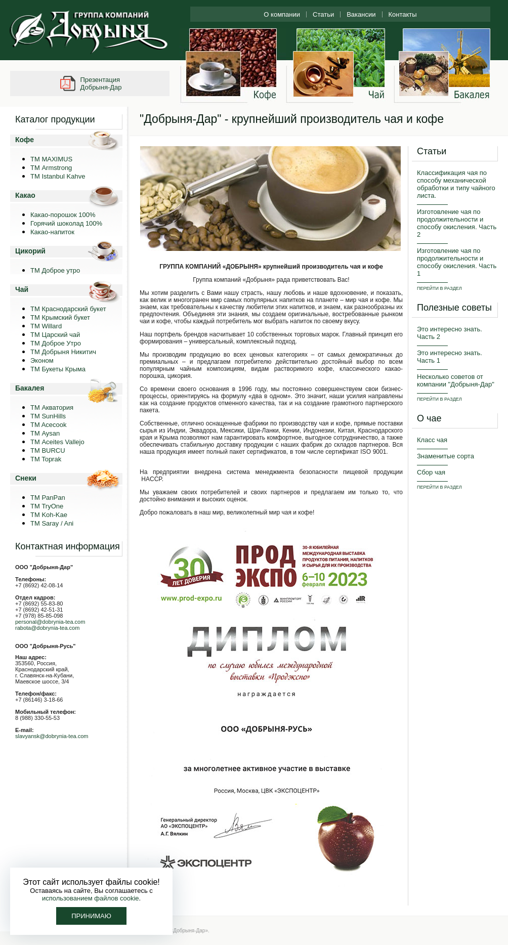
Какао (25, 195)
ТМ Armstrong (51, 167)
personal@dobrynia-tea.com (50, 622)
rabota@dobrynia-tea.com (47, 628)
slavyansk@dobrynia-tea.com (51, 736)
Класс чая (432, 440)
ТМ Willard (46, 326)
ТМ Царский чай (55, 334)
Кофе (24, 140)
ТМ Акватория (51, 407)
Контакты (403, 14)
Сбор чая (431, 472)
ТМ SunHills (48, 416)
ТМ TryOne (46, 506)
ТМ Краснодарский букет (68, 309)
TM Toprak (45, 459)
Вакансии (361, 14)
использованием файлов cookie (90, 898)
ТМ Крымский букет (60, 317)
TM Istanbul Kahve (57, 176)
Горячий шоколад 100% (66, 223)
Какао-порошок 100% (63, 215)
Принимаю (91, 916)
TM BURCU (47, 450)
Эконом (42, 360)
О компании (282, 14)
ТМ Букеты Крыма (58, 369)
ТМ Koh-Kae (48, 515)
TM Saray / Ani (51, 523)
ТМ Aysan (45, 433)
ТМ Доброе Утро (55, 343)
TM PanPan (47, 497)
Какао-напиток (52, 232)
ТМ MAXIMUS (51, 159)
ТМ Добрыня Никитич (63, 352)
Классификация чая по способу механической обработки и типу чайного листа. (456, 184)
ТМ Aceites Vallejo (57, 442)
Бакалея (29, 388)
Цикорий (30, 251)
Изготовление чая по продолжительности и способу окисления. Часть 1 (456, 262)
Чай (21, 289)
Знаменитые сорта (445, 456)
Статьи (323, 14)
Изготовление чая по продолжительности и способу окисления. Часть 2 (456, 223)
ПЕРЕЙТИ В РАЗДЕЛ (439, 288)
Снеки (25, 478)
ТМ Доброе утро (55, 270)
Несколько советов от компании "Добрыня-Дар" (455, 380)
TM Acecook (48, 424)
